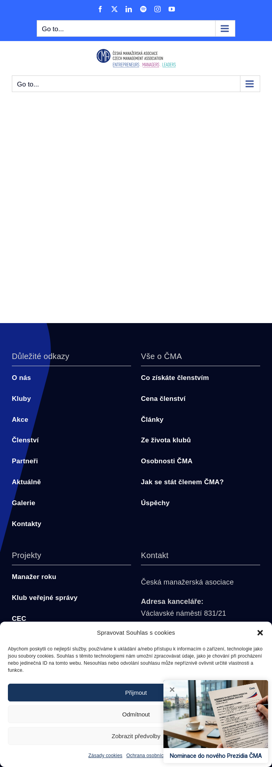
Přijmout (136, 692)
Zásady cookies (105, 755)
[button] (260, 633)
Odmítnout (136, 714)
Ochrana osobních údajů (153, 755)
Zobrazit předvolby (136, 736)
